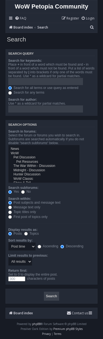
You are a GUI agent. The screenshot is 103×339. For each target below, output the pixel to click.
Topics (31, 234)
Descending (71, 246)
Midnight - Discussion (44, 170)
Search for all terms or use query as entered (43, 88)
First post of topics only (28, 217)
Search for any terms (26, 92)
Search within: (19, 199)
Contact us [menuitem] (77, 313)
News (44, 149)
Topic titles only (22, 212)
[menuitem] (20, 18)
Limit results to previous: (28, 255)
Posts (15, 234)
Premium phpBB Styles (68, 329)
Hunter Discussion (44, 174)
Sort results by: (20, 240)
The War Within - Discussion (44, 166)
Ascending (48, 246)
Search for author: (22, 100)
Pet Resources (44, 162)
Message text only (24, 207)
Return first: (17, 271)
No (26, 192)
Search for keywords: (25, 61)
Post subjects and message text (34, 202)
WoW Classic (44, 179)
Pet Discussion (44, 157)
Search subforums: (23, 188)
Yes (13, 192)
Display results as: (23, 230)
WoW (44, 153)
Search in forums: (22, 131)
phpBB (36, 324)
